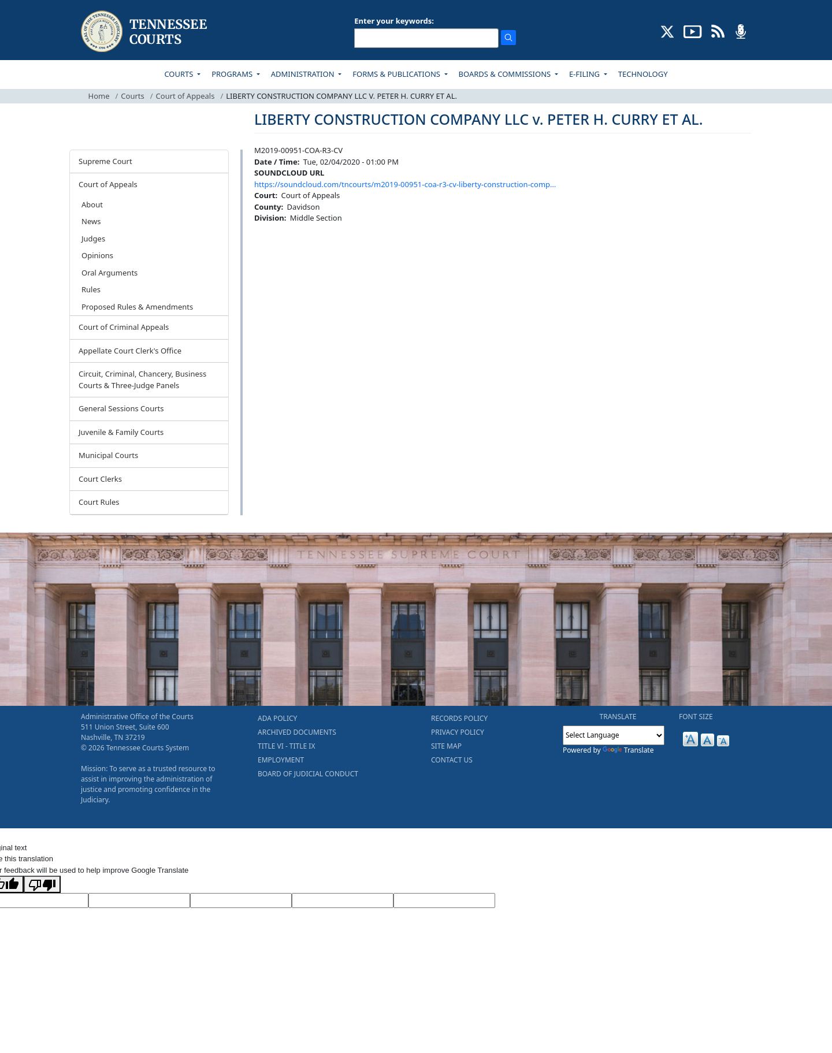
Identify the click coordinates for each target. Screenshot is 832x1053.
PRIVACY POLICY (457, 732)
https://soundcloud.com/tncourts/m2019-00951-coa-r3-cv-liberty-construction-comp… (405, 184)
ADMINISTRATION (303, 74)
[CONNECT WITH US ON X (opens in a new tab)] (667, 30)
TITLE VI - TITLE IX (286, 746)
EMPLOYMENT (281, 760)
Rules (91, 289)
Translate (628, 750)
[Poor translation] (42, 884)
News (91, 221)
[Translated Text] (342, 900)
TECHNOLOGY (643, 74)
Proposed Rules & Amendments (137, 307)
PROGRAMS (232, 74)
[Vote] (444, 900)
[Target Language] (139, 900)
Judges (93, 238)
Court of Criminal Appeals (124, 327)
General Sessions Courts (121, 408)
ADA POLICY (277, 718)
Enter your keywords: (394, 21)
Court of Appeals (185, 96)
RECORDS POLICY (459, 718)
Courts (132, 96)
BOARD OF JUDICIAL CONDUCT (308, 774)
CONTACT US (452, 760)
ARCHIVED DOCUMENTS (297, 732)
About (92, 204)
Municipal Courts (108, 455)
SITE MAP (446, 746)
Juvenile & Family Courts (121, 432)
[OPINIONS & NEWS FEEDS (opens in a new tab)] (718, 30)
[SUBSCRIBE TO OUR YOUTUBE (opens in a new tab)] (693, 30)
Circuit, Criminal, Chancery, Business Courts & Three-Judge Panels (142, 379)
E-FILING (585, 74)
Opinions (97, 255)
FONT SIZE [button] (696, 716)
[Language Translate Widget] (613, 735)
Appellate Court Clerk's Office (130, 350)
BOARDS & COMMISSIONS (506, 74)
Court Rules (99, 502)
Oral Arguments (109, 272)
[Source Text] (241, 900)
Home (99, 96)
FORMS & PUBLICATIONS (397, 74)
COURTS (179, 74)
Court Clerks (100, 479)
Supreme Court (105, 161)
